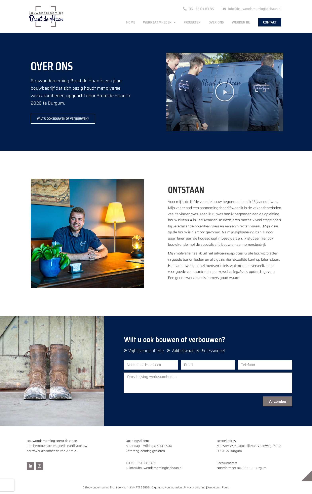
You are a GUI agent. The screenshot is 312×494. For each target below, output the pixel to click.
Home (130, 22)
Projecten (192, 22)
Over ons (216, 22)
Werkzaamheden (159, 22)
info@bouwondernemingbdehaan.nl (155, 467)
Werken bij (241, 22)
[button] (225, 92)
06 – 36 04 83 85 (142, 462)
